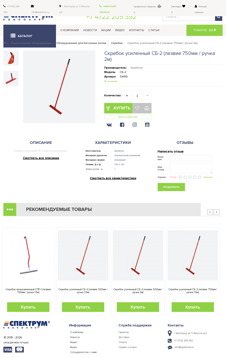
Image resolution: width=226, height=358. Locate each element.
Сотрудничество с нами (83, 352)
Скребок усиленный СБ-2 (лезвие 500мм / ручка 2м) (137, 291)
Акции (106, 30)
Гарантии (124, 332)
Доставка (124, 337)
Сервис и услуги (128, 347)
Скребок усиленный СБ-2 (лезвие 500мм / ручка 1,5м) (83, 291)
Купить (28, 307)
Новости (90, 30)
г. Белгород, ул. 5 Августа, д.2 (190, 333)
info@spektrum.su (184, 347)
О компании (69, 30)
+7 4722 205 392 (111, 17)
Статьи (153, 30)
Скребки (117, 43)
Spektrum (137, 67)
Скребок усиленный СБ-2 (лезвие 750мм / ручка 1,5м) (192, 291)
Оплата (123, 342)
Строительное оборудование (31, 43)
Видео (120, 30)
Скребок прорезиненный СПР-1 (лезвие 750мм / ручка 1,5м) (28, 291)
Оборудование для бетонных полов (81, 43)
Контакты (136, 30)
